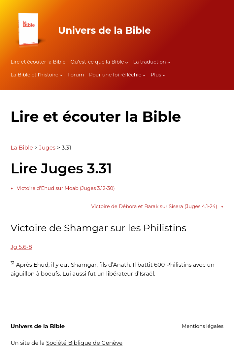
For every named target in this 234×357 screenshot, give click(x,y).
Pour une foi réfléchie (115, 75)
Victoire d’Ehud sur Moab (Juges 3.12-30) (63, 189)
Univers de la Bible (104, 30)
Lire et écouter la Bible (38, 62)
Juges (47, 147)
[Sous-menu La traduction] (168, 62)
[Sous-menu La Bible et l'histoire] (61, 74)
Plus (155, 75)
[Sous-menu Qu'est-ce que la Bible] (126, 62)
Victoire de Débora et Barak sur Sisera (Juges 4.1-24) (157, 207)
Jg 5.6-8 (21, 247)
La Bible (22, 147)
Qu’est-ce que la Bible (97, 62)
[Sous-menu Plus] (163, 74)
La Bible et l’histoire (34, 75)
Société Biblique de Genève (84, 342)
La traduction (149, 62)
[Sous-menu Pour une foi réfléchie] (144, 74)
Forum (76, 75)
